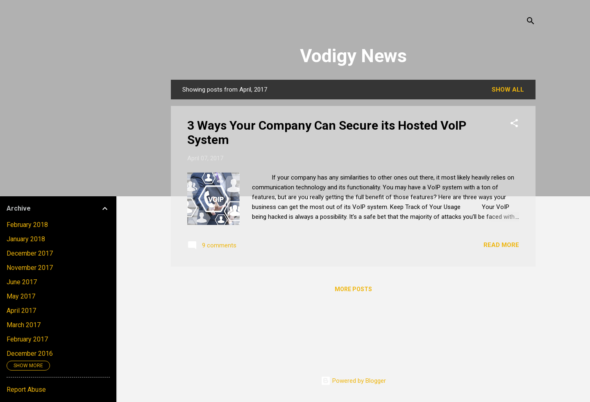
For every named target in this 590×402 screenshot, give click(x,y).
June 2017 (22, 282)
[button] (514, 124)
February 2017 (27, 339)
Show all (508, 89)
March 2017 (24, 325)
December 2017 (30, 253)
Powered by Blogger (353, 380)
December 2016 (30, 353)
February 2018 (27, 225)
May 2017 (21, 296)
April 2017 (21, 310)
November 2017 (30, 268)
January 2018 (26, 239)
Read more (501, 245)
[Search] (531, 22)
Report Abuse (26, 389)
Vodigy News (353, 56)
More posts (353, 289)
